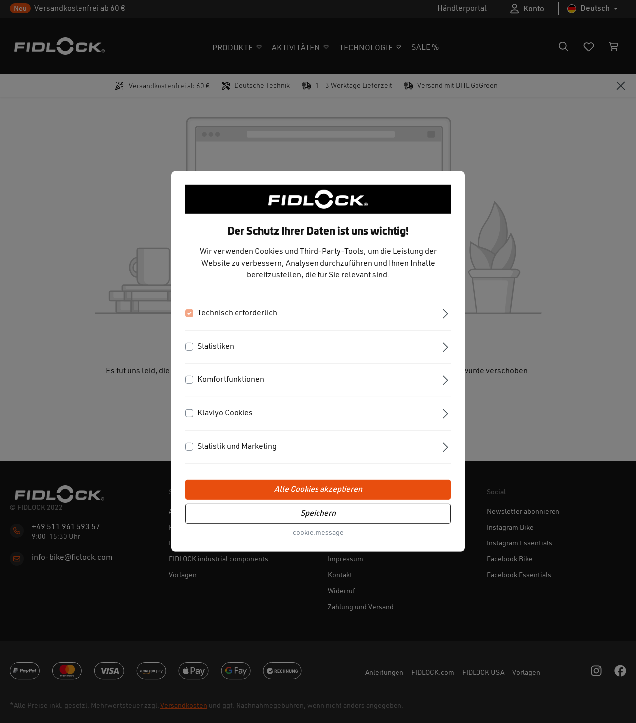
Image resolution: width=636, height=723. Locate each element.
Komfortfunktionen (230, 380)
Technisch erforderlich (237, 313)
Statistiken (215, 347)
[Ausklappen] (445, 313)
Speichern (318, 514)
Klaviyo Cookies (225, 413)
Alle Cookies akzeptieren (318, 490)
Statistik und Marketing (237, 447)
